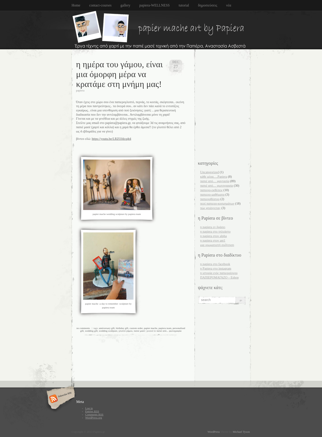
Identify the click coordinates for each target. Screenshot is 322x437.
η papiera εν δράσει (212, 227)
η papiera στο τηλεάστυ (215, 231)
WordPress (214, 431)
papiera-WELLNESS (154, 5)
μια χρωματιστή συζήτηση (217, 245)
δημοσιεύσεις (207, 5)
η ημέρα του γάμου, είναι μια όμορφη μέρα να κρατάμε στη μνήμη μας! (119, 74)
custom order (136, 328)
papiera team (165, 328)
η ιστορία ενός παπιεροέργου (218, 273)
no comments (83, 328)
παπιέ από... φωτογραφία (169, 330)
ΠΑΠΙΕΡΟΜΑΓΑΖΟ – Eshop (219, 277)
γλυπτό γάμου (125, 330)
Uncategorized (209, 172)
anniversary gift (107, 328)
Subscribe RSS (60, 399)
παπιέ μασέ (139, 330)
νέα (228, 5)
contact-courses (100, 5)
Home (76, 5)
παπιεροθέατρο (210, 199)
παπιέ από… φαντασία (214, 181)
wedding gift (91, 330)
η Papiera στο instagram (215, 268)
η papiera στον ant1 (212, 240)
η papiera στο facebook (215, 264)
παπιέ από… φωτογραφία (216, 185)
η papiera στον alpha (213, 236)
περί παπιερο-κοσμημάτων (217, 203)
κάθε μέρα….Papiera (213, 176)
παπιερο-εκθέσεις (211, 190)
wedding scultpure (108, 330)
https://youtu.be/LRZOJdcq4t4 (111, 139)
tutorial (184, 5)
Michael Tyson (241, 431)
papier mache (150, 328)
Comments (94, 414)
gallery (125, 5)
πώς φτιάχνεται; (210, 208)
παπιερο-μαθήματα (212, 194)
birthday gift (122, 328)
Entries (92, 411)
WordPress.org (93, 417)
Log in (89, 408)
